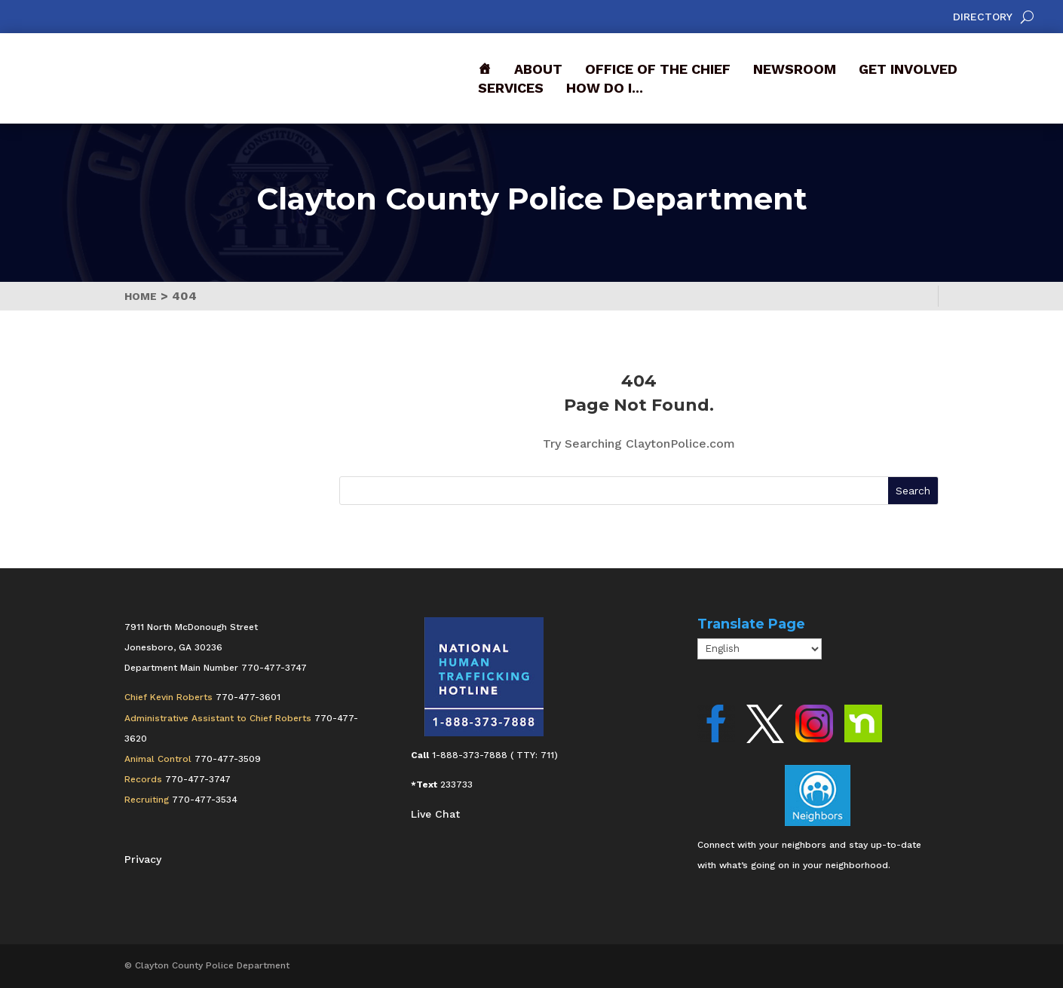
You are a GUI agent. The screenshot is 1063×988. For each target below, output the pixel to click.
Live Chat (435, 814)
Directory (982, 17)
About (538, 69)
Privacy (142, 859)
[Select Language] (759, 648)
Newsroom (794, 69)
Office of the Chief (658, 69)
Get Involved (908, 69)
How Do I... (604, 88)
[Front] (485, 69)
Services (511, 88)
